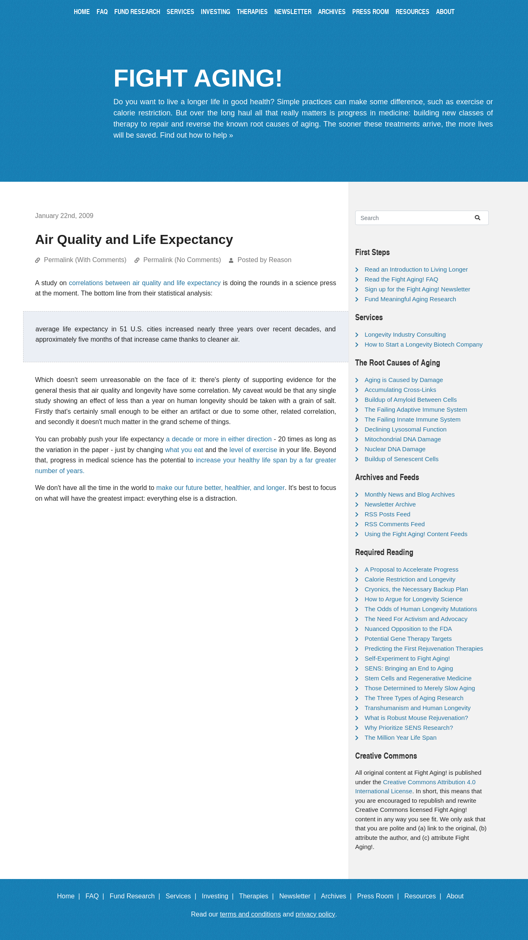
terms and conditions (250, 914)
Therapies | (258, 896)
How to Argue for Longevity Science (414, 598)
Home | (70, 896)
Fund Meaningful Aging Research (410, 298)
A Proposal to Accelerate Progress (412, 569)
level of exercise (253, 449)
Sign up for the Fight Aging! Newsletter (417, 289)
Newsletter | (299, 896)
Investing (215, 11)
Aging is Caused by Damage (404, 379)
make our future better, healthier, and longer (220, 487)
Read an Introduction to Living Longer (416, 269)
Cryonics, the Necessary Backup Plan (416, 589)
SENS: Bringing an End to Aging (409, 668)
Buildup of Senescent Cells (401, 458)
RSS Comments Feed (395, 523)
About (445, 11)
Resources (412, 11)
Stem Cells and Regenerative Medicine (418, 678)
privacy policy (315, 914)
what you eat (184, 449)
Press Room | (380, 896)
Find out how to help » (196, 135)
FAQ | (96, 896)
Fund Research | (137, 896)
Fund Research (137, 11)
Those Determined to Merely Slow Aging (420, 688)
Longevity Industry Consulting (405, 334)
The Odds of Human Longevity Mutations (421, 608)
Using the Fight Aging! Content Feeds (416, 533)
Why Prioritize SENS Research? (409, 727)
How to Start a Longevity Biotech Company (424, 344)
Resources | (424, 896)
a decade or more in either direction (219, 439)
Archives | (338, 896)
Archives (332, 11)
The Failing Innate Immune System (413, 419)
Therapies (252, 11)
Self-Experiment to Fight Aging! (407, 658)
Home (82, 11)
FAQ (102, 11)
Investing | (219, 896)
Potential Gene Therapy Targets (408, 638)
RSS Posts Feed (387, 514)
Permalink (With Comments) (85, 259)
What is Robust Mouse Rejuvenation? (416, 717)
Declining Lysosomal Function (406, 429)
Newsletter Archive (390, 504)
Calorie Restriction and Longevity (410, 579)
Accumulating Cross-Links (400, 389)
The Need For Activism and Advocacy (416, 618)
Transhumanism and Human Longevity (418, 707)
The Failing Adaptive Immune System (416, 409)
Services (180, 11)
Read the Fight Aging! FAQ (401, 279)
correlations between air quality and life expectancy (145, 282)
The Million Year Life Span (400, 737)
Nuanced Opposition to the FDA (408, 628)
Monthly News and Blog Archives (410, 494)
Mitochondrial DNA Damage (403, 439)
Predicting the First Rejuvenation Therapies (424, 648)
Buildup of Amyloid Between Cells (411, 399)
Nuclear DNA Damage (395, 448)
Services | (183, 896)
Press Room (370, 11)
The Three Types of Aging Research (414, 697)
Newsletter (292, 11)
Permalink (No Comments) (182, 259)
